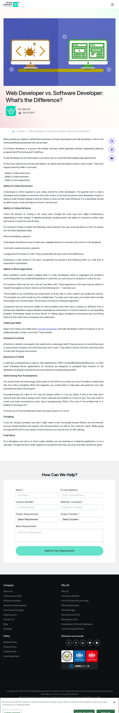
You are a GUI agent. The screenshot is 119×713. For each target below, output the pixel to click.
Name (19, 490)
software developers (47, 328)
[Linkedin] (83, 643)
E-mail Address (69, 490)
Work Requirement (26, 526)
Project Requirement (27, 514)
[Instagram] (97, 643)
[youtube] (90, 643)
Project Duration (70, 514)
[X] (69, 643)
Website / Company (71, 502)
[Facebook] (76, 643)
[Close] (114, 706)
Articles (21, 131)
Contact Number (24, 502)
